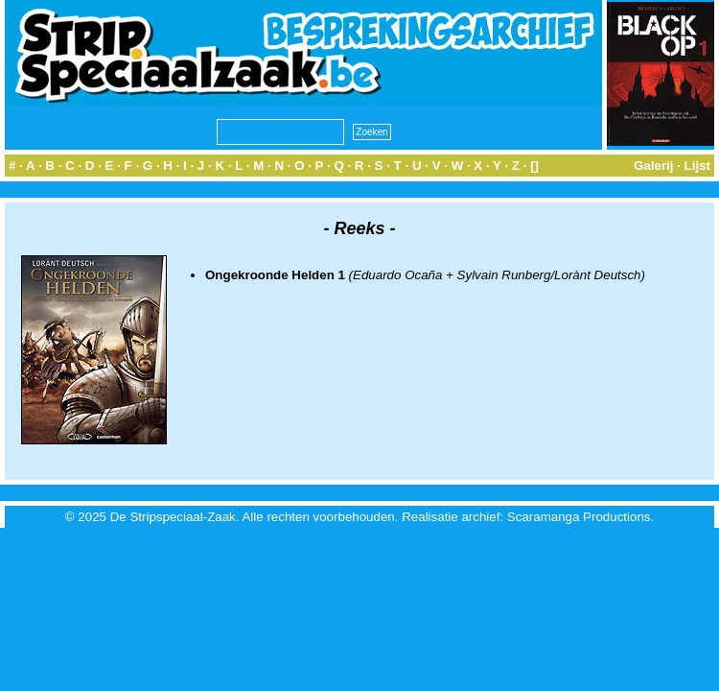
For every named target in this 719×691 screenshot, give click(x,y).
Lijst (697, 165)
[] (534, 165)
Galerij (654, 165)
